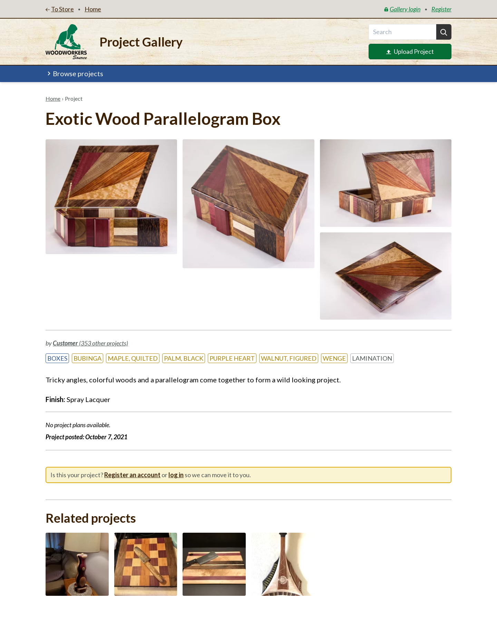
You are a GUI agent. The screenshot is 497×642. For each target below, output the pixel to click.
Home (53, 98)
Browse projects (75, 73)
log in (176, 475)
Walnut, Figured (288, 358)
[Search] (443, 32)
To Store (60, 9)
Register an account (132, 475)
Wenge (334, 358)
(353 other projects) (90, 343)
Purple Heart (232, 358)
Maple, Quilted (133, 358)
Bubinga (87, 358)
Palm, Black (183, 358)
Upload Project (410, 51)
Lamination (372, 358)
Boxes (57, 358)
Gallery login (402, 9)
